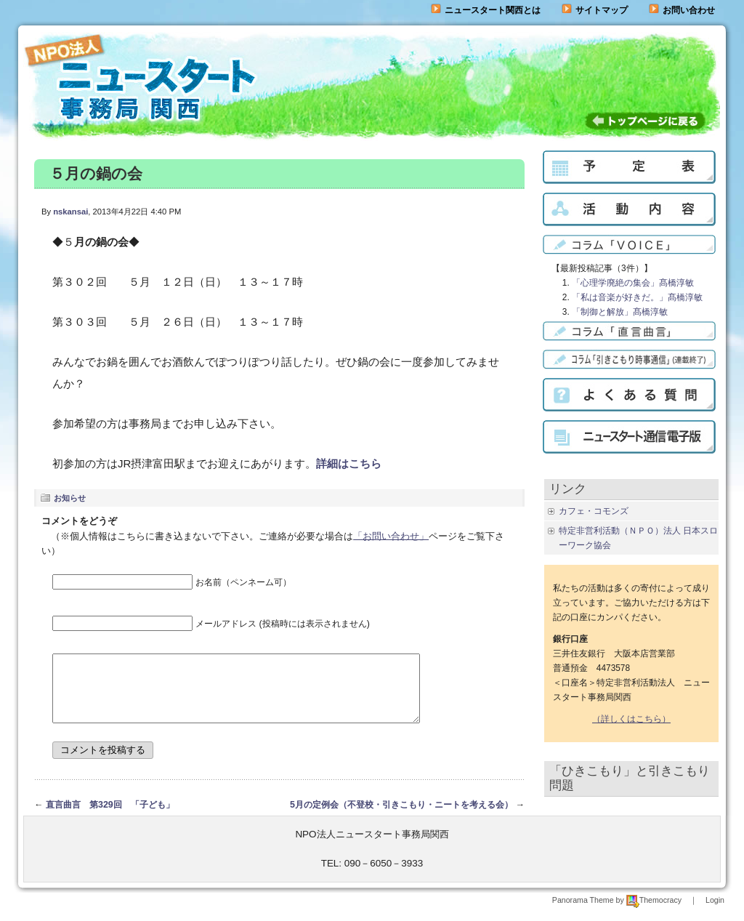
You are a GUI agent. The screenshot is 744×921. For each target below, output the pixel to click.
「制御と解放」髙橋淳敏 (620, 312)
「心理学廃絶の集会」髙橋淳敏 (633, 283)
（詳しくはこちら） (631, 719)
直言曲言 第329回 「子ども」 (110, 818)
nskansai (70, 211)
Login (714, 913)
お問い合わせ (689, 10)
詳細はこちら (348, 463)
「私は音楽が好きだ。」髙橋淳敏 (637, 297)
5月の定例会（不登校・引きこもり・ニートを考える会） (401, 818)
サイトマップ (595, 10)
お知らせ (70, 498)
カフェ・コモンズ (593, 511)
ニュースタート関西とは (486, 10)
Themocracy (654, 913)
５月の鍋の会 (95, 173)
